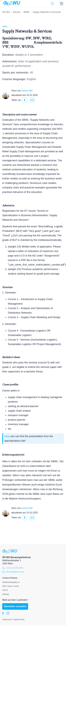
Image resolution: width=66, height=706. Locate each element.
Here (7, 436)
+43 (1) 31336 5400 (12, 568)
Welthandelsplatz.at (10, 582)
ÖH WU (6, 12)
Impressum (7, 619)
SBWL (26, 12)
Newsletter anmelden (15, 606)
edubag (5, 594)
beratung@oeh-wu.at (13, 571)
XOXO (5, 590)
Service (16, 12)
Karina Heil (26, 90)
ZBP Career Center (10, 586)
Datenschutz (19, 619)
